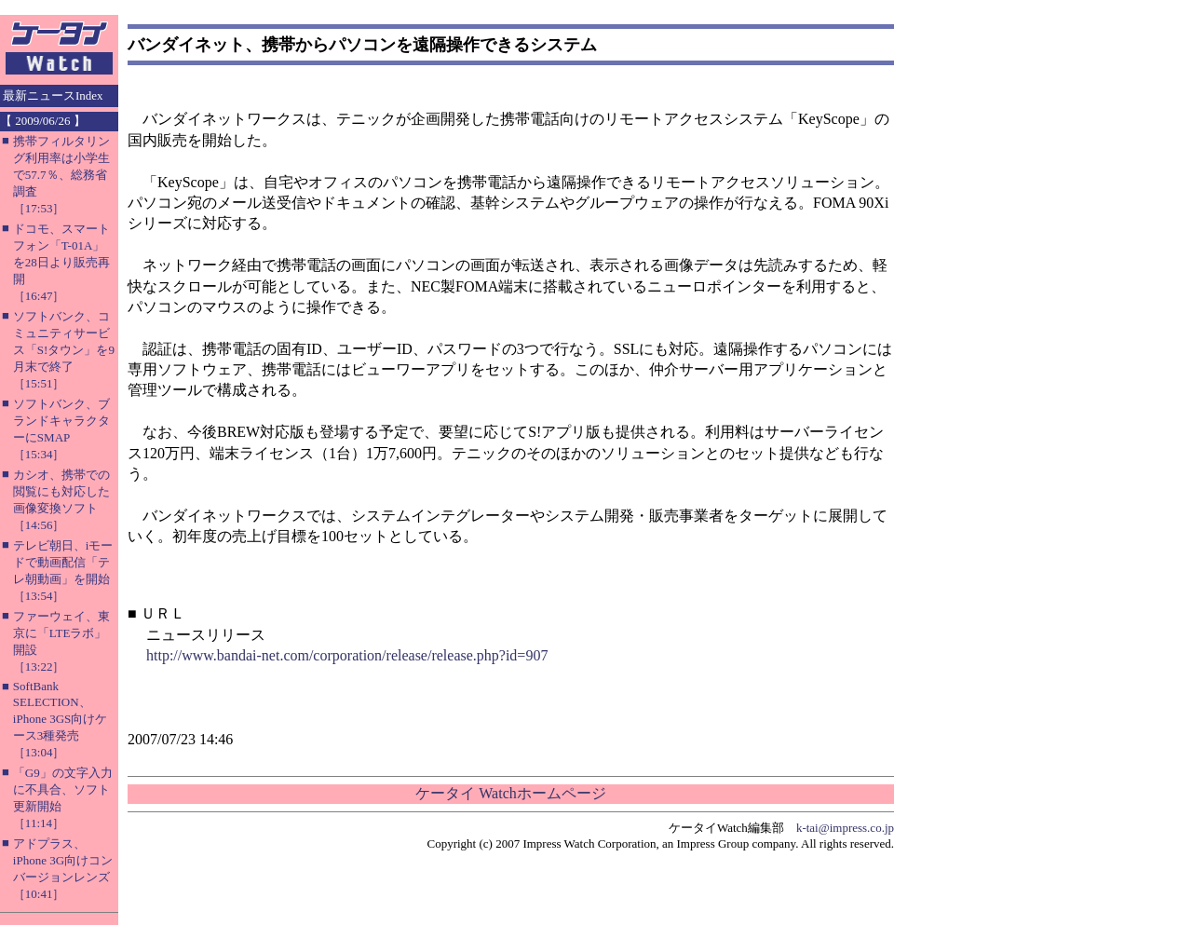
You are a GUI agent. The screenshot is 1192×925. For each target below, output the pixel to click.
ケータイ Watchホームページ (510, 793)
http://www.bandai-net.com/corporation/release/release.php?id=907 (347, 655)
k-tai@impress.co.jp (845, 828)
